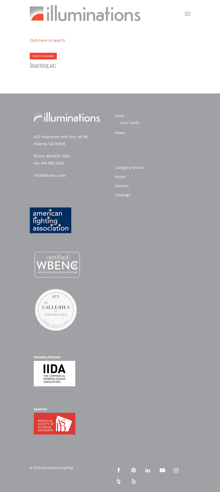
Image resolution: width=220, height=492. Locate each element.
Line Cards (129, 122)
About (120, 176)
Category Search (129, 167)
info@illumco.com (50, 175)
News (120, 132)
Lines (119, 115)
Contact (122, 185)
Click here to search (47, 40)
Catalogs (122, 194)
